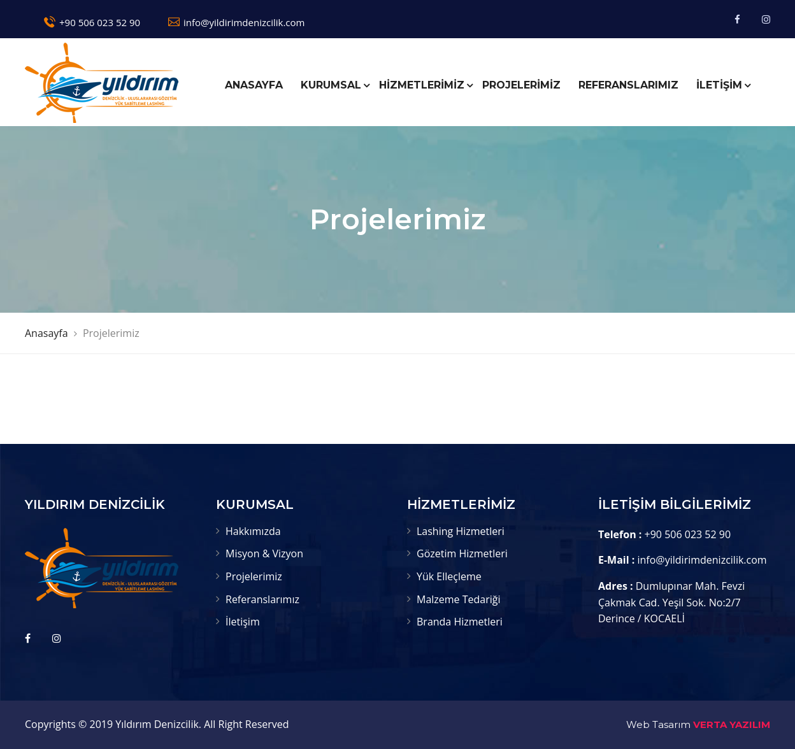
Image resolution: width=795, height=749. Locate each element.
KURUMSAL (331, 85)
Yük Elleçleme (449, 576)
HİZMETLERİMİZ (421, 85)
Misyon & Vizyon (264, 553)
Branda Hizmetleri (460, 622)
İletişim (243, 622)
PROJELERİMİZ (521, 85)
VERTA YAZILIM (731, 724)
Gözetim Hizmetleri (462, 553)
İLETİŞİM (719, 85)
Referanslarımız (262, 599)
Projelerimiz (254, 576)
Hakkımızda (253, 531)
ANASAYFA (254, 85)
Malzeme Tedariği (459, 599)
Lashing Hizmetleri (461, 531)
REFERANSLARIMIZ (628, 85)
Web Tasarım (658, 724)
